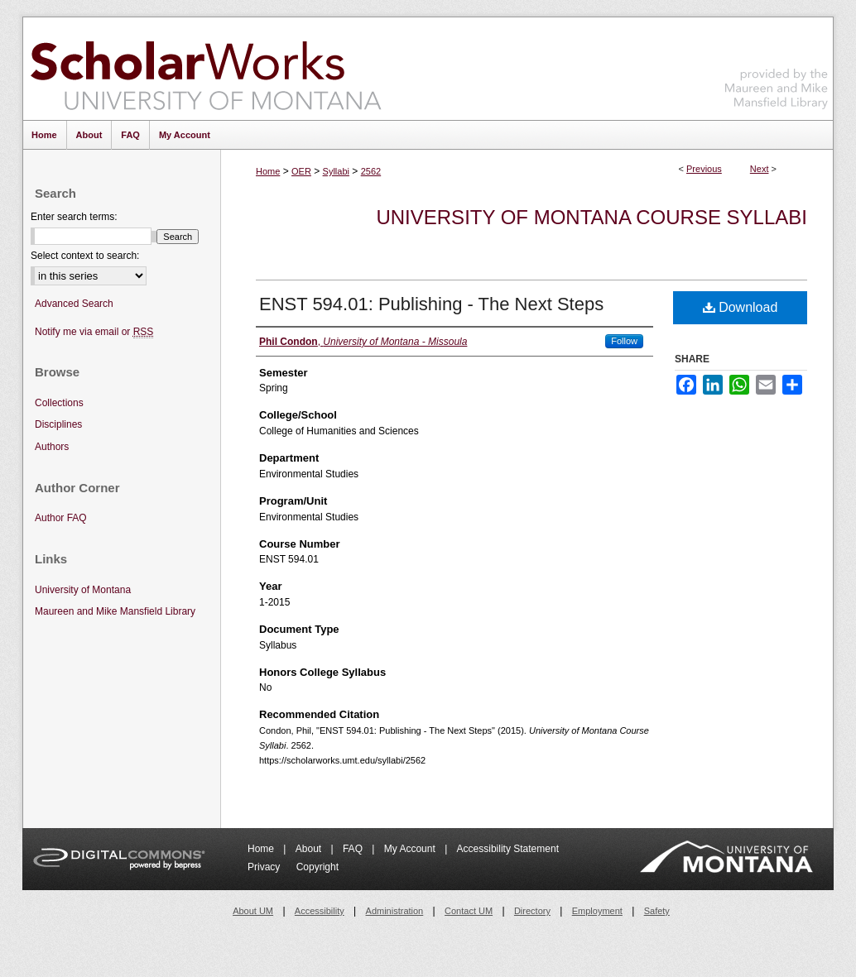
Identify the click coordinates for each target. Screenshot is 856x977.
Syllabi (336, 171)
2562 (371, 171)
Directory (532, 911)
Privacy (265, 867)
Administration (395, 911)
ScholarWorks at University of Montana (205, 68)
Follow (624, 341)
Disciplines (58, 424)
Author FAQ (61, 518)
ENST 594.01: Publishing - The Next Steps (431, 304)
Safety (657, 911)
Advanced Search (74, 303)
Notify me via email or (94, 332)
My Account (411, 849)
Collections (59, 403)
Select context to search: (85, 255)
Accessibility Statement (508, 849)
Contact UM (469, 911)
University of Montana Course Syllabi (591, 217)
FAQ (354, 849)
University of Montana (83, 590)
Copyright (317, 867)
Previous (704, 169)
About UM (253, 911)
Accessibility (319, 911)
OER (301, 171)
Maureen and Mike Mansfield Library (776, 65)
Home (268, 171)
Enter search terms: (74, 217)
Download (740, 307)
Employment (597, 911)
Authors (52, 447)
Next (759, 169)
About (310, 849)
